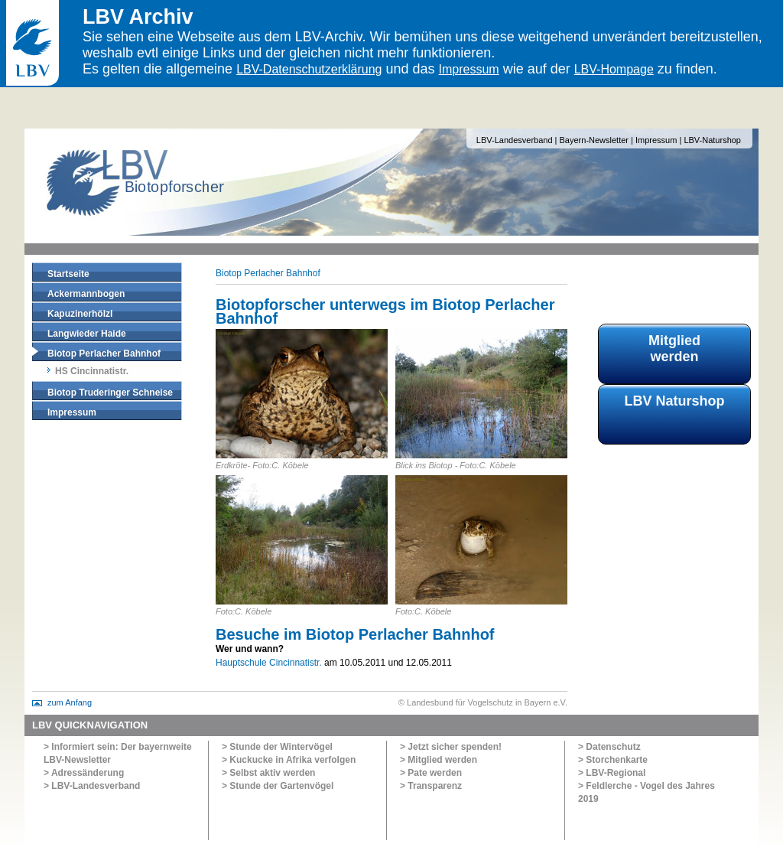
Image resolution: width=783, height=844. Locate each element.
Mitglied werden (674, 348)
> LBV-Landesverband (92, 785)
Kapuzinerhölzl (79, 313)
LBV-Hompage (614, 69)
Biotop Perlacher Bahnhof (104, 353)
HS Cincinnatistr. (91, 371)
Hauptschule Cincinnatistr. (269, 662)
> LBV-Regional (611, 772)
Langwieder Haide (86, 333)
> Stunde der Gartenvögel (277, 785)
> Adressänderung (84, 772)
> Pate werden (431, 772)
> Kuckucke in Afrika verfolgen (289, 759)
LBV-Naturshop (712, 140)
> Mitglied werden (438, 759)
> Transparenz (431, 785)
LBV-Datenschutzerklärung (309, 69)
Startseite (68, 274)
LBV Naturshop (674, 401)
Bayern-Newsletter (594, 140)
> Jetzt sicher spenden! (451, 746)
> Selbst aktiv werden (268, 772)
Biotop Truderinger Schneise (110, 392)
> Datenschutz (609, 746)
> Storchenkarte (613, 759)
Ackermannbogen (86, 293)
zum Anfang (69, 702)
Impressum (469, 69)
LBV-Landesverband (514, 140)
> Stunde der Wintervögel (277, 746)
